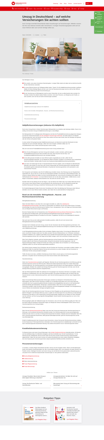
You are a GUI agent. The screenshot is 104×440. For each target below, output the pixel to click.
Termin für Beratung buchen (99, 18)
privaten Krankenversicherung (58, 332)
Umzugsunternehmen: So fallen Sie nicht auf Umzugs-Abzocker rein (65, 377)
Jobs (61, 3)
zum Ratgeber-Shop (40, 419)
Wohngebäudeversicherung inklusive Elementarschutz (61, 212)
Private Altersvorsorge (29, 366)
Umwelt (48, 8)
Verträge (82, 8)
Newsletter (99, 31)
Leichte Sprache (77, 3)
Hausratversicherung (33, 262)
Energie (68, 8)
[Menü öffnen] (89, 3)
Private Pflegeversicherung (30, 363)
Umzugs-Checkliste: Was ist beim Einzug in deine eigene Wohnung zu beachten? (34, 377)
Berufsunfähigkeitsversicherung (31, 356)
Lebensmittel (39, 8)
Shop (65, 3)
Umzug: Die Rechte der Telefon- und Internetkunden (32, 384)
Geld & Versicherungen (19, 8)
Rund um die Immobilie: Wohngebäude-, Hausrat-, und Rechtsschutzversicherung (44, 110)
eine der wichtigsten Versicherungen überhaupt (51, 135)
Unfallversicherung (28, 358)
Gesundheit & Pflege (58, 8)
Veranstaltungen (99, 27)
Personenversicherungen (30, 118)
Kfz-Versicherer (35, 176)
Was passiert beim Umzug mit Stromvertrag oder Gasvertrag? (66, 384)
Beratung (55, 3)
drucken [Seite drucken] (37, 35)
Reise (75, 8)
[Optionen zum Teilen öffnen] (43, 35)
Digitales (31, 8)
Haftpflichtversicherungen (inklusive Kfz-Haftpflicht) (36, 106)
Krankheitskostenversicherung (31, 114)
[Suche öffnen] (83, 3)
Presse (70, 3)
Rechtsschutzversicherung (36, 310)
